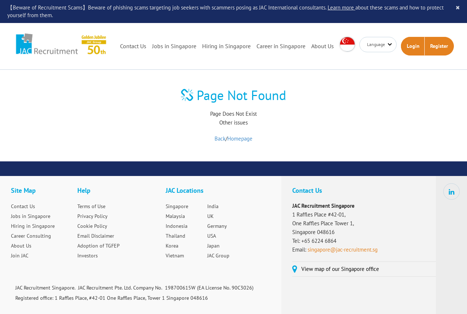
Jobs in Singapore (174, 46)
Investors (87, 255)
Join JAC (19, 255)
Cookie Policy (92, 226)
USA (211, 236)
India (213, 206)
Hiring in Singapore (226, 46)
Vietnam (175, 255)
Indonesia (177, 226)
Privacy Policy (92, 216)
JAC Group (218, 255)
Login (413, 46)
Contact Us (133, 46)
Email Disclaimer (95, 236)
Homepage (239, 138)
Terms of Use (91, 206)
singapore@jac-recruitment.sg (343, 249)
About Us (322, 46)
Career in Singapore (280, 46)
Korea (172, 245)
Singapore (177, 206)
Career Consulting (31, 236)
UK (210, 216)
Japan (213, 245)
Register (439, 46)
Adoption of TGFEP (98, 245)
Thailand (175, 236)
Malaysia (175, 216)
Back (220, 138)
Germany (217, 226)
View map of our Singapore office (340, 268)
